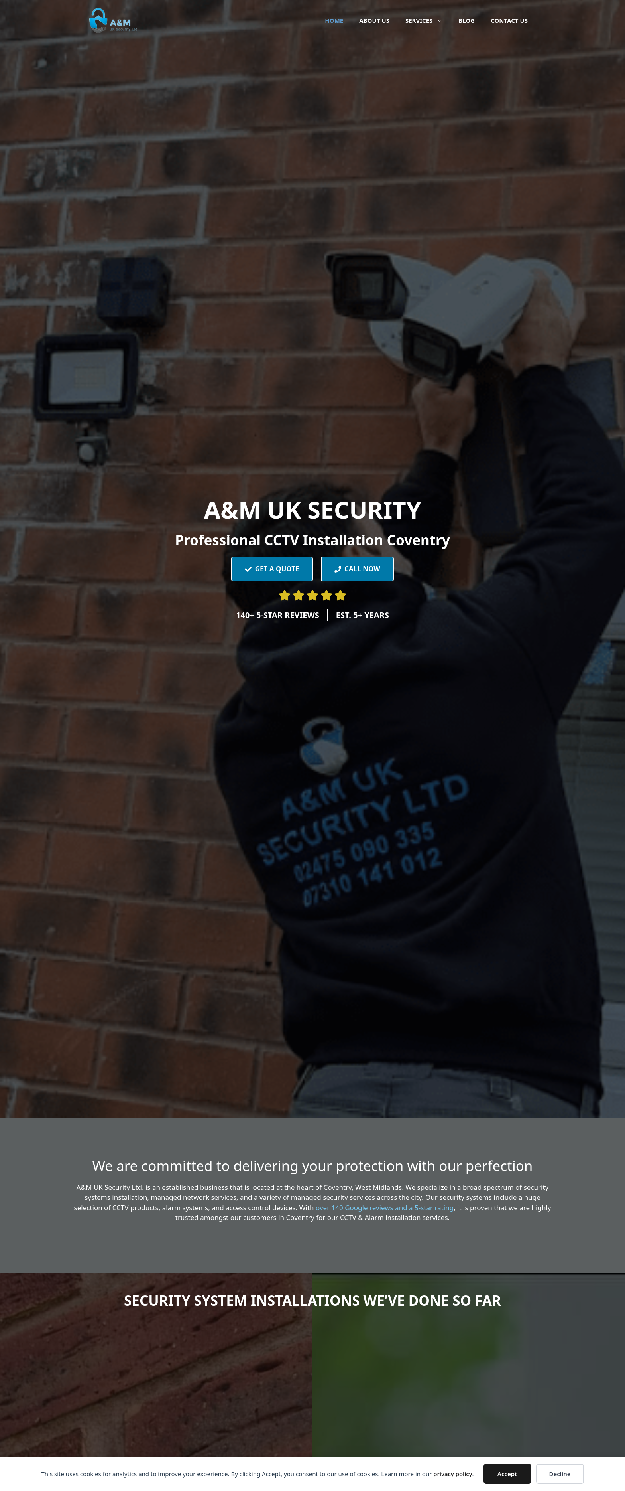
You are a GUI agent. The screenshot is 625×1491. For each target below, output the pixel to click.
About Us (374, 20)
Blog (466, 20)
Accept (507, 1474)
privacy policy (452, 1474)
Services (427, 20)
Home (334, 20)
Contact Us (509, 20)
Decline (559, 1474)
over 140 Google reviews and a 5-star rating (385, 1207)
